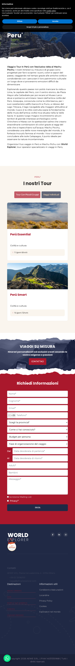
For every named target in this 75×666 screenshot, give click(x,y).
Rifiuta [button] (19, 21)
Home (14, 44)
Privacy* (13, 501)
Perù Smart (18, 295)
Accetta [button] (55, 21)
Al (8, 458)
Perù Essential (20, 234)
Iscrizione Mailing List (20, 497)
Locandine (44, 598)
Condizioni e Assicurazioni (51, 593)
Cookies (43, 609)
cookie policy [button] (51, 11)
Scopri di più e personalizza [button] (37, 27)
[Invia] (37, 507)
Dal (9, 451)
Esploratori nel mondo (49, 615)
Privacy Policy (45, 604)
